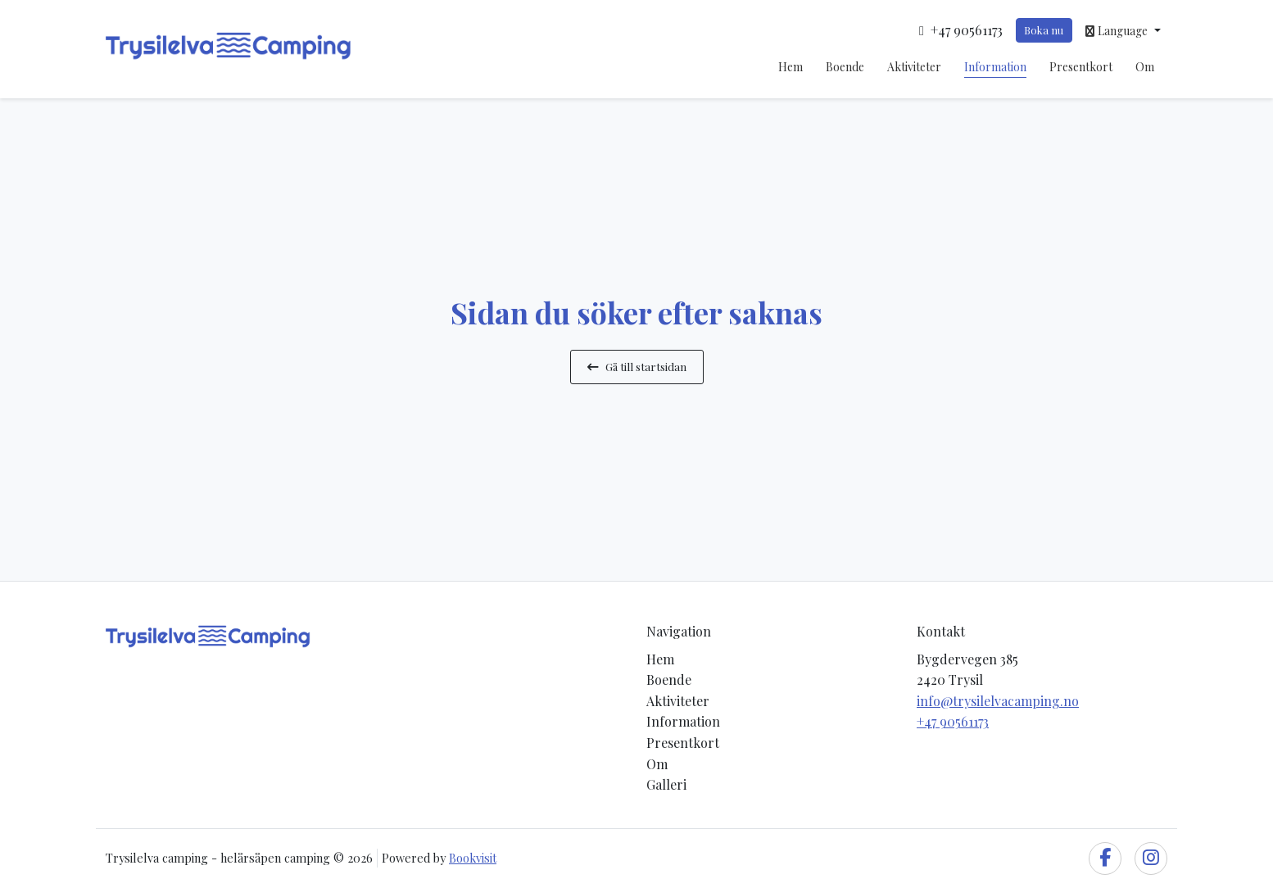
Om (1144, 67)
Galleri (666, 784)
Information (995, 67)
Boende (845, 67)
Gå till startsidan (636, 366)
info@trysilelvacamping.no (998, 700)
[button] (1123, 30)
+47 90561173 (953, 721)
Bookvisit (472, 857)
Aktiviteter (914, 67)
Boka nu (1043, 30)
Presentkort (1080, 67)
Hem (790, 67)
